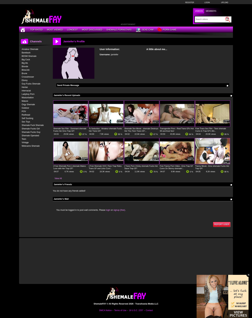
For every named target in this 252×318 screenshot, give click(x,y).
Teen (24, 139)
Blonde (25, 66)
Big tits (25, 63)
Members (211, 11)
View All (58, 178)
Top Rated (36, 29)
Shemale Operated (30, 135)
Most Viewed (55, 29)
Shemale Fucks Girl (31, 128)
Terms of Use (120, 310)
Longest (72, 29)
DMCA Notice (105, 310)
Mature (25, 101)
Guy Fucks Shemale (31, 84)
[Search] (210, 19)
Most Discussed (92, 29)
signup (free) (119, 210)
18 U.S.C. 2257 (136, 310)
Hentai (25, 87)
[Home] (23, 29)
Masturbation (28, 97)
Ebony (25, 80)
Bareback (26, 52)
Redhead (26, 115)
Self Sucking (27, 118)
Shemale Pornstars (119, 29)
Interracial (26, 90)
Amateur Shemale (30, 49)
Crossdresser (28, 77)
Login (207, 2)
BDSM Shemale (29, 56)
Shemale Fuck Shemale (33, 125)
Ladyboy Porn (28, 94)
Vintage (25, 142)
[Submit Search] (227, 19)
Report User (221, 224)
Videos (199, 11)
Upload (224, 2)
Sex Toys (26, 122)
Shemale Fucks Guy (31, 132)
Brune (24, 73)
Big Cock (26, 59)
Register (189, 2)
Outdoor (25, 108)
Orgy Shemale (28, 104)
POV (24, 111)
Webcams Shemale (31, 146)
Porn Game (167, 30)
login (108, 210)
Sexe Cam (144, 30)
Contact (149, 310)
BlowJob (25, 70)
